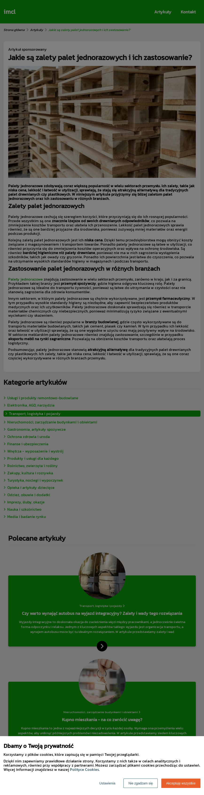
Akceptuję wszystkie (181, 783)
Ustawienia (107, 783)
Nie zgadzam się (140, 783)
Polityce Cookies (84, 769)
